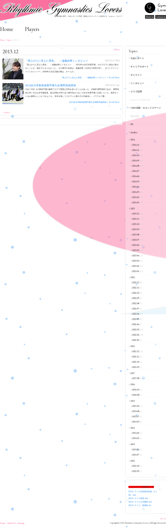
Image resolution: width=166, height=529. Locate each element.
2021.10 (137, 361)
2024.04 (137, 186)
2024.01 (137, 202)
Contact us (160, 16)
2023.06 (137, 245)
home (6, 29)
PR (132, 124)
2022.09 (137, 298)
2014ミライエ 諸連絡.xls (139, 505)
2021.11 (137, 356)
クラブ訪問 (136, 91)
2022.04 (137, 324)
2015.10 (137, 406)
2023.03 (137, 260)
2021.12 (137, 351)
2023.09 (137, 229)
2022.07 (137, 308)
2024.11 (137, 150)
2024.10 (137, 155)
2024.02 (137, 197)
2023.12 (137, 213)
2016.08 (137, 394)
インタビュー (137, 83)
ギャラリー (136, 75)
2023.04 (137, 255)
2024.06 (137, 176)
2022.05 (137, 319)
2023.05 (137, 250)
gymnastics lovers (155, 8)
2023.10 (137, 224)
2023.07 (137, 239)
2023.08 (137, 234)
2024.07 (137, 171)
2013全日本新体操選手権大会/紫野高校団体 (50, 85)
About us (150, 16)
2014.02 (137, 432)
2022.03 (137, 329)
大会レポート (137, 58)
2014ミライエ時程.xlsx (138, 498)
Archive (134, 132)
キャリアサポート (140, 66)
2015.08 (137, 411)
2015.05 (137, 421)
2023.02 (137, 265)
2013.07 (137, 454)
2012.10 (137, 465)
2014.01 (137, 438)
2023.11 (137, 218)
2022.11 (137, 287)
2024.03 (137, 191)
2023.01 (137, 271)
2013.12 (137, 449)
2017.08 (137, 378)
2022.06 (137, 313)
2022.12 (137, 282)
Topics (8, 40)
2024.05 (137, 181)
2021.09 (137, 367)
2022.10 (137, 292)
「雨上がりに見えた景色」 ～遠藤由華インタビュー (56, 60)
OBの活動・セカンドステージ (146, 107)
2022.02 (137, 334)
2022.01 (137, 340)
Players (32, 29)
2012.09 (137, 471)
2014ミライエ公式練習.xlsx (140, 502)
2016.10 (137, 389)
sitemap (20, 523)
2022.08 (137, 303)
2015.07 (137, 416)
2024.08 (137, 165)
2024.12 (137, 144)
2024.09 (137, 160)
